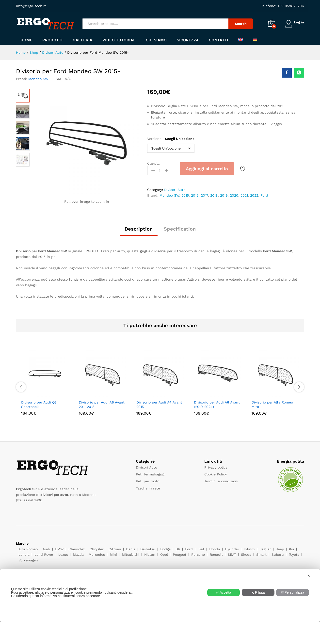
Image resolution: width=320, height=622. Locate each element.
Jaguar (265, 549)
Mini (113, 554)
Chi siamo (156, 40)
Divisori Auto (174, 189)
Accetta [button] (223, 592)
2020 (234, 195)
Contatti (218, 40)
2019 (224, 195)
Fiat (201, 549)
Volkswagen (28, 560)
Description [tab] (139, 228)
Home (26, 40)
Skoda (246, 554)
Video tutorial (119, 40)
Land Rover (43, 554)
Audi (46, 549)
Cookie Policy (215, 474)
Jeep (280, 549)
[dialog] (160, 595)
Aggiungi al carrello (207, 168)
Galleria (82, 40)
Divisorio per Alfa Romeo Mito (272, 404)
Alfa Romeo (28, 549)
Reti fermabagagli (150, 474)
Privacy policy (215, 467)
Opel (164, 554)
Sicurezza (188, 40)
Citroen (115, 549)
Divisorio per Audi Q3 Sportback (39, 404)
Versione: (170, 139)
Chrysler (97, 549)
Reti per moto (147, 481)
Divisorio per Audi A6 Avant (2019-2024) (217, 404)
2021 (244, 195)
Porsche (198, 554)
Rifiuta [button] (258, 592)
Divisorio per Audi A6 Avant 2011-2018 (102, 404)
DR (178, 549)
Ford (264, 195)
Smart (261, 554)
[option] (45, 386)
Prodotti (52, 40)
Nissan (149, 554)
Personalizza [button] (292, 592)
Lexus (63, 554)
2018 (214, 195)
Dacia (130, 549)
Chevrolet (76, 549)
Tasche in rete (148, 488)
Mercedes (97, 554)
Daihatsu (147, 549)
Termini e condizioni (221, 481)
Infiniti (249, 549)
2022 (254, 195)
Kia (291, 549)
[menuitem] (240, 39)
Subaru (278, 554)
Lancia (24, 554)
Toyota (294, 554)
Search (239, 24)
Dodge (165, 549)
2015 (185, 195)
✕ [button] (308, 576)
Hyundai (232, 549)
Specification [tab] (180, 228)
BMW (59, 549)
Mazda (78, 554)
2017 (204, 195)
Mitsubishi (130, 554)
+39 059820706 (290, 6)
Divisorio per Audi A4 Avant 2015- (159, 404)
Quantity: (153, 163)
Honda (214, 549)
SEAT (232, 554)
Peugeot (179, 554)
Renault (216, 554)
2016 (195, 195)
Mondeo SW (38, 79)
